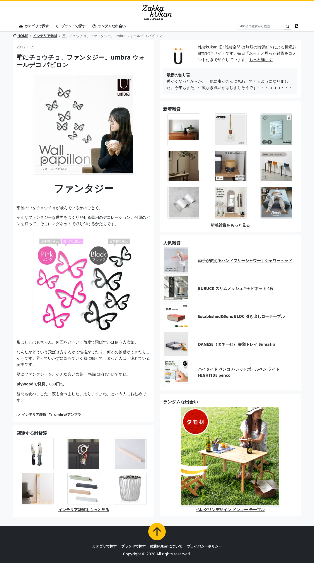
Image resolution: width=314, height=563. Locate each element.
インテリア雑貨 (45, 35)
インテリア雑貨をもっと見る (83, 509)
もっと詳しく (261, 59)
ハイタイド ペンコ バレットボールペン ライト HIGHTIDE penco (239, 372)
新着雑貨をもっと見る (230, 225)
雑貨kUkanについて (166, 546)
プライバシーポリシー (204, 546)
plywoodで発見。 (33, 384)
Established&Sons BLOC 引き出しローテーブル (241, 316)
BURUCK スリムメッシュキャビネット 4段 (236, 288)
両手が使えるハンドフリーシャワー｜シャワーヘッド (245, 260)
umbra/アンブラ (67, 414)
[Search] (260, 26)
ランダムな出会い (109, 26)
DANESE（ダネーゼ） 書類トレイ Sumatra (236, 344)
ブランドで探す (70, 26)
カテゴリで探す (34, 26)
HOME (20, 35)
